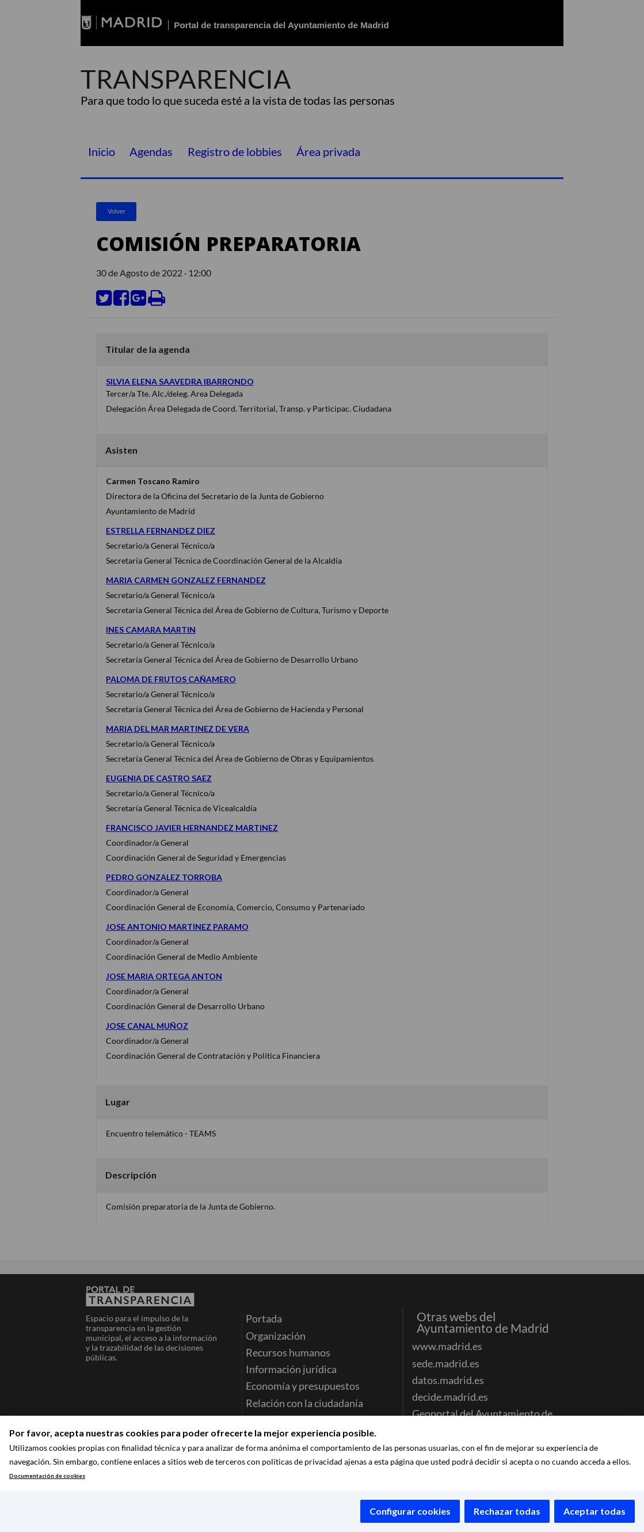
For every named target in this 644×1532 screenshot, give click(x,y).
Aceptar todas (594, 1511)
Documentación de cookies (47, 1476)
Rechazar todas (507, 1511)
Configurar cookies (410, 1511)
